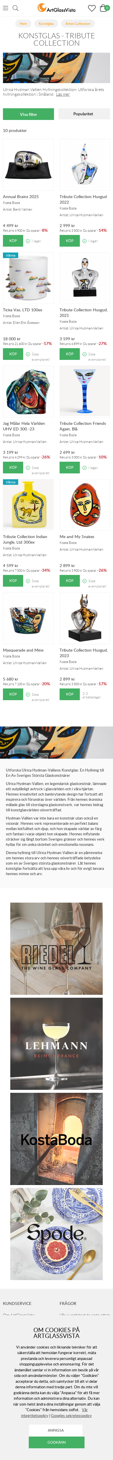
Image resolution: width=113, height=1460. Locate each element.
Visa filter (28, 114)
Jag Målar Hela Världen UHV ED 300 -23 (24, 426)
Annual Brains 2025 (21, 196)
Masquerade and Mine (23, 650)
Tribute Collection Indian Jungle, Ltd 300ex (25, 539)
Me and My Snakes (77, 536)
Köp (13, 240)
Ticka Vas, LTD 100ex (22, 309)
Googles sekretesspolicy (71, 1415)
